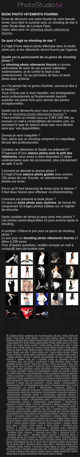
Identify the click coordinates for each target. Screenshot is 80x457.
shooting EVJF (68, 432)
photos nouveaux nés (65, 404)
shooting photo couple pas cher (27, 439)
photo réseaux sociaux (58, 380)
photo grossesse (16, 375)
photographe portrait (18, 401)
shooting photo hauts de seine (50, 446)
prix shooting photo (48, 413)
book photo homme (33, 349)
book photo (29, 340)
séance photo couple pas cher (38, 418)
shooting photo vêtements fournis (38, 114)
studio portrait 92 (28, 453)
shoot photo (52, 425)
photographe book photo (37, 385)
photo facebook (68, 373)
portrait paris (24, 408)
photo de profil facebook (29, 373)
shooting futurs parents (44, 434)
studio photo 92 (61, 451)
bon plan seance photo (52, 338)
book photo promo (60, 352)
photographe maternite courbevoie (24, 392)
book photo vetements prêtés (39, 354)
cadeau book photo (66, 354)
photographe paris (40, 399)
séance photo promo (32, 425)
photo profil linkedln (34, 380)
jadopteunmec (60, 366)
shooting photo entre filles (39, 444)
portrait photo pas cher (35, 411)
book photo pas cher (18, 352)
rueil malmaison (42, 416)
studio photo (44, 451)
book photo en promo (30, 347)
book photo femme (54, 347)
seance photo (61, 416)
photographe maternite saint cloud (24, 397)
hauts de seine (43, 366)
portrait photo (60, 408)
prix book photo (28, 413)
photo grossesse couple (39, 375)
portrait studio (69, 411)
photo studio (53, 382)
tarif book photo (47, 453)
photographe (69, 382)
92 (7, 335)
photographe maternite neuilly (23, 394)
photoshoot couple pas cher (40, 406)
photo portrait (63, 378)
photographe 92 (15, 385)
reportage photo (23, 416)
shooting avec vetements (32, 427)
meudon (11, 368)
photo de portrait (61, 371)
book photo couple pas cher (55, 345)
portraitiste (12, 413)
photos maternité (42, 404)
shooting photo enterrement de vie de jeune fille (42, 440)
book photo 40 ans (67, 340)
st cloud (11, 451)
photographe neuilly (17, 399)
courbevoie (41, 361)
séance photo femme (25, 423)
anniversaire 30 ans (50, 335)
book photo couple (28, 345)
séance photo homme (49, 423)
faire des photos (40, 364)
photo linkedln (62, 375)
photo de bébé (18, 371)
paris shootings (43, 368)
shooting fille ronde (17, 434)
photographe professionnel (47, 401)
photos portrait (15, 406)
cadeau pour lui (26, 359)
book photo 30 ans (46, 340)
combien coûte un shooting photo (56, 359)
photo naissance (26, 378)
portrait (11, 408)
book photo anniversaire (36, 342)
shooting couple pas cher (63, 430)
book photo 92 (14, 342)
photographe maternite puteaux (59, 394)
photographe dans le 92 (64, 385)
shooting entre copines (20, 432)
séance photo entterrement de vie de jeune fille (38, 420)
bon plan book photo (26, 338)
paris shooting (25, 368)
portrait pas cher (42, 408)
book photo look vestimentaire (60, 349)
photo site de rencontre (31, 382)
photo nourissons (45, 378)
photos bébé (24, 404)
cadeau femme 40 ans (18, 357)
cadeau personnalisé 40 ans (47, 357)
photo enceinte (51, 373)
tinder (59, 453)
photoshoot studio (66, 406)
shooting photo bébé (49, 437)
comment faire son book (20, 361)
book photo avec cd (60, 342)
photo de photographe (39, 371)
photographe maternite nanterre (60, 392)
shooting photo (68, 434)
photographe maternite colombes (59, 390)
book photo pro (40, 352)
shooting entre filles (46, 432)
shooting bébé (22, 430)
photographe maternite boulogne (24, 390)
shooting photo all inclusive (21, 437)
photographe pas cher (64, 399)
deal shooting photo (60, 361)
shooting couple (40, 430)
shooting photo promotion (63, 449)
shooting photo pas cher (35, 449)
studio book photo (26, 451)
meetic (73, 366)
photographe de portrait (21, 387)
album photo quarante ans (24, 335)
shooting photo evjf (66, 444)
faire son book (58, 364)
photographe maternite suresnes (60, 397)
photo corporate (61, 368)
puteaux (63, 413)
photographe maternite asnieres (57, 387)
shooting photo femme (19, 446)
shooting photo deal (56, 439)
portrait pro (54, 411)
